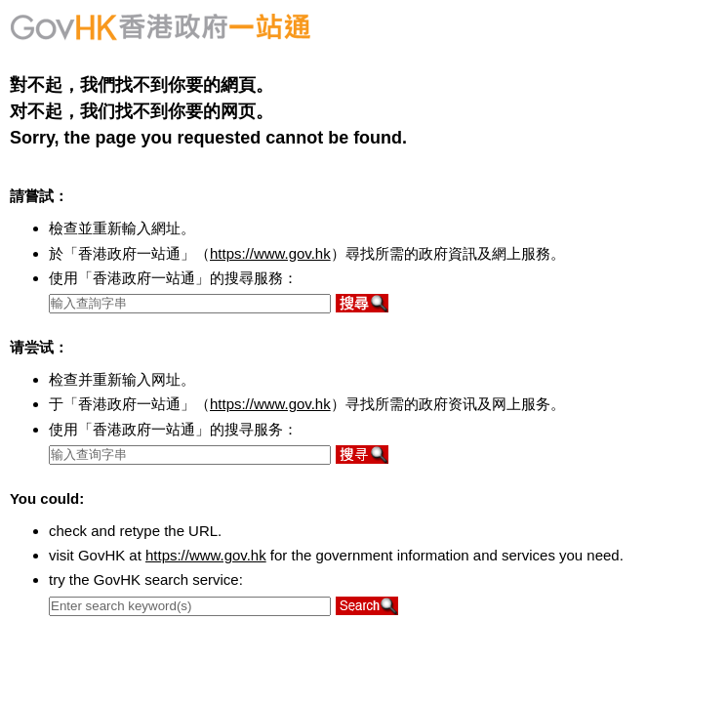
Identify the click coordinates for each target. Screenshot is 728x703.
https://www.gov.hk (270, 253)
